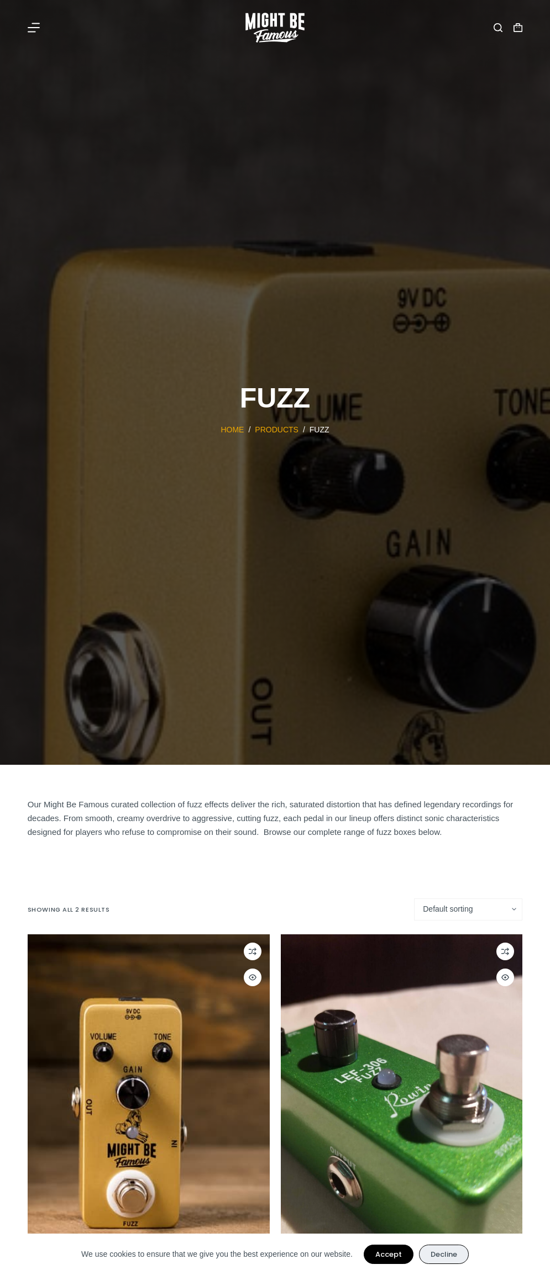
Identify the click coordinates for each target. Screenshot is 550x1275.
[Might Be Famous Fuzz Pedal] (149, 1095)
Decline (444, 1254)
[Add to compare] (252, 951)
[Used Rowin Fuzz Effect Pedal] (402, 1095)
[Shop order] (468, 909)
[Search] (498, 27)
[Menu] (34, 28)
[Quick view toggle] (252, 977)
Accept (388, 1254)
